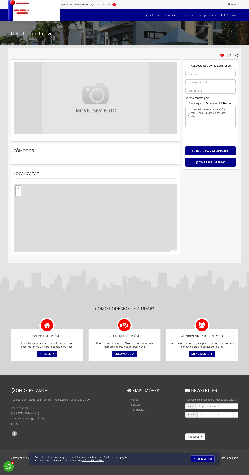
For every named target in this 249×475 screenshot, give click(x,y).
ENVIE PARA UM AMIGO (210, 162)
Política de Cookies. (93, 460)
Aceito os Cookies (203, 458)
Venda (170, 15)
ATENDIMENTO (202, 353)
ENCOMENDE (124, 353)
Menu (232, 4)
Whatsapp (196, 103)
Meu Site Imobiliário (226, 457)
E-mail (228, 103)
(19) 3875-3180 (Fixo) (75, 4)
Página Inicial (151, 15)
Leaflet (173, 251)
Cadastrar (195, 436)
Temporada (207, 15)
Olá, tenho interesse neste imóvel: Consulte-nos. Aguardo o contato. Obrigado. (210, 117)
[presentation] (211, 136)
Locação (186, 15)
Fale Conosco (229, 15)
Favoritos (101, 4)
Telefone (212, 103)
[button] (18, 188)
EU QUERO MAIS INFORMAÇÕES (210, 150)
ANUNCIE (47, 353)
